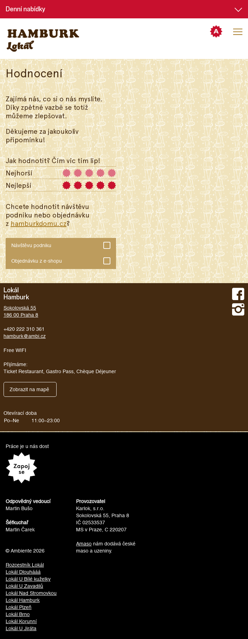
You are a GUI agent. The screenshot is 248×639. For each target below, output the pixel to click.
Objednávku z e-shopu (58, 259)
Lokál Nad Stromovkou (31, 593)
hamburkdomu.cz (39, 223)
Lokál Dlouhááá (23, 572)
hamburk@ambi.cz (25, 336)
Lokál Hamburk (23, 600)
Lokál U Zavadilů (24, 586)
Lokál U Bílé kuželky (28, 579)
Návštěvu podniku (58, 243)
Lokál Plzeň (18, 607)
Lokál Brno (18, 614)
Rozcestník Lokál (25, 565)
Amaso (84, 544)
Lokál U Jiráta (21, 628)
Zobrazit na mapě (29, 389)
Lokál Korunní (21, 621)
